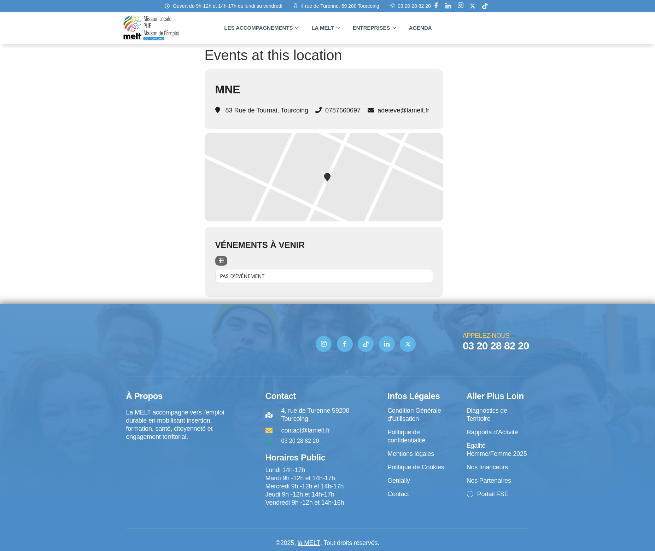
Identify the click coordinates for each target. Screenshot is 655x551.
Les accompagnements (261, 28)
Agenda (420, 28)
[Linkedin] (448, 6)
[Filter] (221, 261)
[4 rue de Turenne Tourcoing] (176, 470)
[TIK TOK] (366, 344)
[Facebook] (436, 6)
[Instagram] (460, 6)
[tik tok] (485, 6)
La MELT (325, 28)
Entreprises (374, 28)
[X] (472, 6)
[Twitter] (408, 344)
